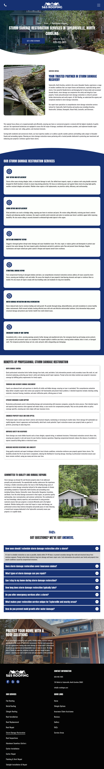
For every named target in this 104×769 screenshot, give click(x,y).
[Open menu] (98, 5)
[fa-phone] (5, 6)
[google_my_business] (18, 679)
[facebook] (8, 679)
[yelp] (13, 679)
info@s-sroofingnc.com (61, 684)
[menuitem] (28, 697)
